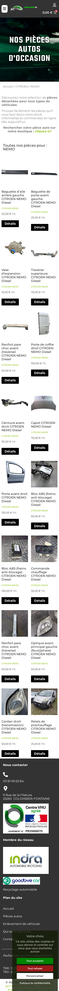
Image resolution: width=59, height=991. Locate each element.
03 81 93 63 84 (13, 781)
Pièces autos (12, 916)
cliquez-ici (43, 131)
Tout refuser (35, 968)
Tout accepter (35, 960)
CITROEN (22, 86)
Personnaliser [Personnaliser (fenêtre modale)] (35, 976)
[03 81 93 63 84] (5, 774)
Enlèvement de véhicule (21, 924)
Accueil (8, 86)
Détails (10, 223)
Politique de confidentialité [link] (35, 983)
